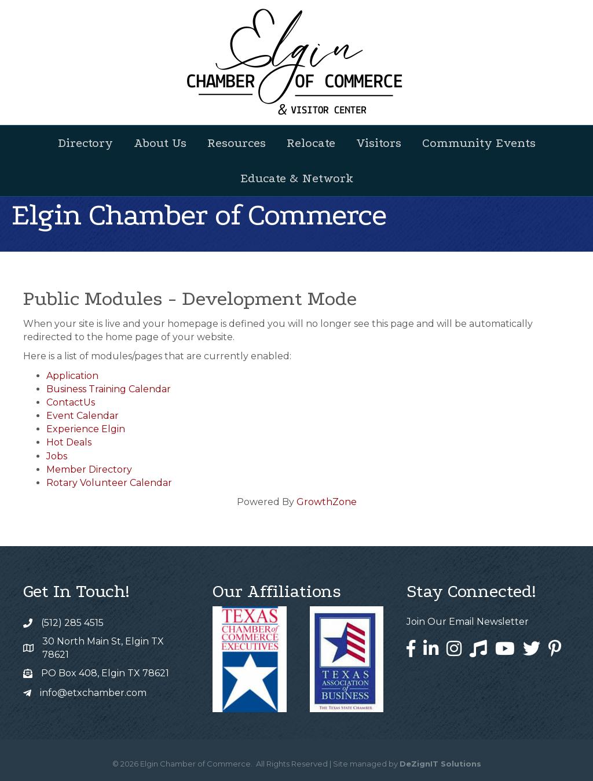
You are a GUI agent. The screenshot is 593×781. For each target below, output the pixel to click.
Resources (236, 143)
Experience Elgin (85, 428)
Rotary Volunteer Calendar (109, 482)
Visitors (378, 143)
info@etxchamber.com (93, 692)
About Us (160, 143)
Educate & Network (296, 178)
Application (72, 375)
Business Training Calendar (108, 389)
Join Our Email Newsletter (468, 621)
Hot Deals (68, 442)
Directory (85, 143)
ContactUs (70, 402)
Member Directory (89, 469)
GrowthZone (326, 501)
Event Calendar (82, 415)
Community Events (479, 143)
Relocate (311, 143)
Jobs (56, 456)
